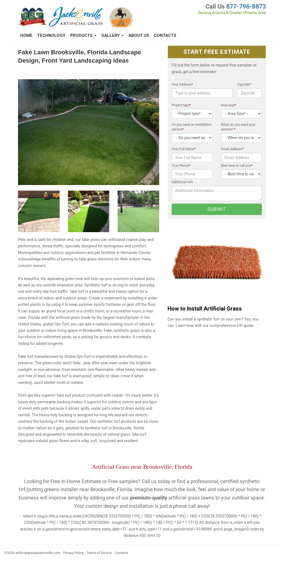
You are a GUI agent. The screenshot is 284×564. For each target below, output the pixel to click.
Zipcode (244, 84)
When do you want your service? (238, 127)
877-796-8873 (246, 6)
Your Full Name (184, 149)
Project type (181, 105)
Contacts (165, 35)
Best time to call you (236, 166)
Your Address (182, 84)
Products (83, 35)
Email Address (232, 149)
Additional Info (182, 182)
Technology (51, 35)
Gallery (112, 35)
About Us (138, 35)
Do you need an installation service (192, 127)
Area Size (228, 105)
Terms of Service (99, 553)
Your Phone (181, 166)
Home (26, 35)
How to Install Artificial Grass (205, 309)
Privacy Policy (73, 553)
